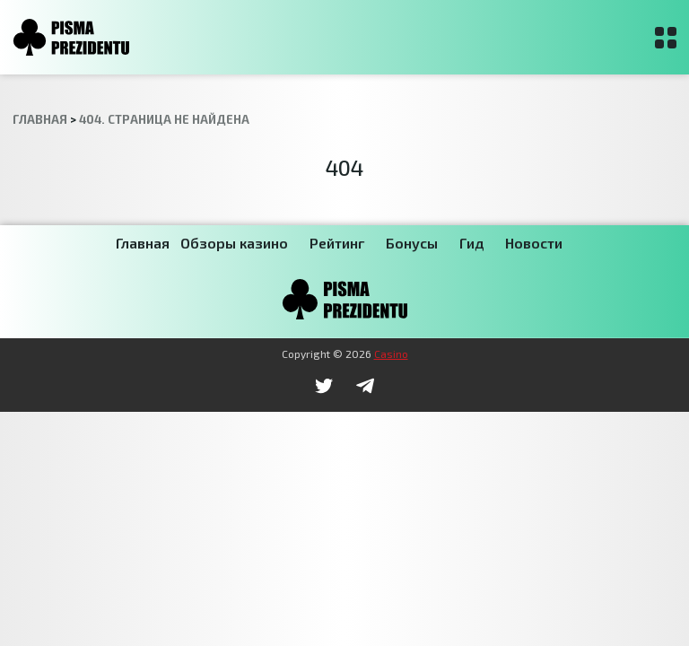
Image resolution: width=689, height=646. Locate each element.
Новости (534, 242)
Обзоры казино (234, 242)
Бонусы (412, 242)
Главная (143, 242)
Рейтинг (337, 242)
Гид (471, 242)
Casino (391, 353)
